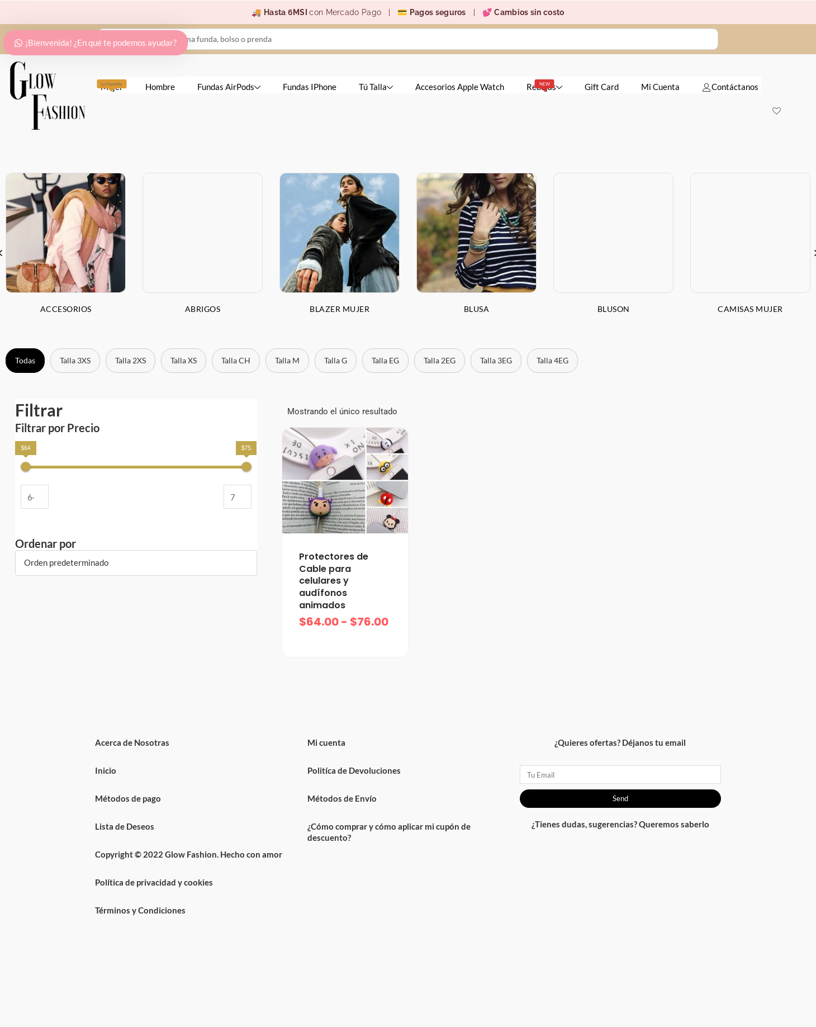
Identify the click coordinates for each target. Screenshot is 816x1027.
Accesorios (66, 309)
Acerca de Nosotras (132, 742)
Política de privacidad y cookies (154, 882)
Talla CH (235, 360)
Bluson (613, 309)
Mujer (112, 85)
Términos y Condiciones (140, 910)
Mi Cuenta (660, 87)
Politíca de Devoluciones (354, 770)
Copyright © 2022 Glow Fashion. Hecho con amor (188, 854)
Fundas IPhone (309, 87)
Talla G (335, 360)
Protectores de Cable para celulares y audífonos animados (333, 580)
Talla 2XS (130, 360)
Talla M (287, 360)
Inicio (105, 770)
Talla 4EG (552, 360)
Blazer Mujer (339, 309)
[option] (202, 252)
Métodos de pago (128, 798)
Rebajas (544, 85)
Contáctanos (730, 87)
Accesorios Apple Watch (459, 87)
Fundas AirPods (228, 87)
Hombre (160, 87)
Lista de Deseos (124, 826)
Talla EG (385, 360)
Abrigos (203, 309)
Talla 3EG (496, 360)
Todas (25, 360)
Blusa (477, 309)
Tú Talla (376, 87)
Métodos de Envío (342, 798)
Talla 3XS (75, 360)
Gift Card (602, 87)
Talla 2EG (440, 360)
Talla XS (183, 360)
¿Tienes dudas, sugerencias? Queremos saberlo (620, 824)
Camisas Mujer (750, 309)
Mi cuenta (326, 742)
